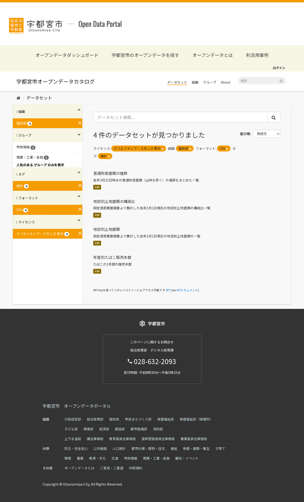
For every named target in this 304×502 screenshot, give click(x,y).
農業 (80, 458)
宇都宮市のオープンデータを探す (145, 55)
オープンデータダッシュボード (66, 55)
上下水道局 (72, 438)
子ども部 (71, 429)
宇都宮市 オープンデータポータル (77, 406)
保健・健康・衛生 (196, 448)
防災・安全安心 (76, 448)
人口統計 (119, 448)
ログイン (279, 67)
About (225, 82)
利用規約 (135, 468)
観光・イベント (187, 458)
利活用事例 (257, 55)
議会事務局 (95, 438)
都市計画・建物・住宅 (148, 448)
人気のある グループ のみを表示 (40, 164)
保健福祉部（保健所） (196, 419)
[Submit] (281, 80)
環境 (67, 458)
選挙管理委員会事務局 (158, 438)
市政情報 (130, 458)
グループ (209, 82)
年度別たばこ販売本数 (112, 257)
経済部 (104, 429)
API (168, 290)
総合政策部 (95, 419)
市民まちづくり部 (138, 419)
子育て (220, 448)
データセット (177, 82)
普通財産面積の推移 (110, 173)
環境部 (88, 429)
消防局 (158, 429)
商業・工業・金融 (156, 458)
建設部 (120, 429)
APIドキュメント (187, 290)
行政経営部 (72, 419)
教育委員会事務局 (122, 438)
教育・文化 (97, 458)
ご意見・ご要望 (111, 468)
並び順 (245, 133)
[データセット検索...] (180, 117)
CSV (97, 187)
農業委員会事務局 (194, 438)
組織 (195, 82)
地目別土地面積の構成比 (114, 201)
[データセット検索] (262, 80)
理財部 (114, 419)
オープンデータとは (212, 55)
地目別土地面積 (106, 229)
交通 (115, 458)
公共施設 (100, 448)
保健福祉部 (165, 419)
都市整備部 (139, 429)
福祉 (174, 448)
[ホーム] (18, 98)
